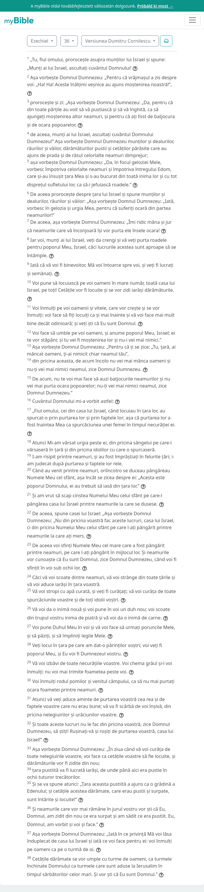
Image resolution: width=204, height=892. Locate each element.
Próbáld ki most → (155, 6)
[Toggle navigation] (192, 20)
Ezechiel (40, 41)
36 (67, 41)
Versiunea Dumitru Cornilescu (118, 41)
